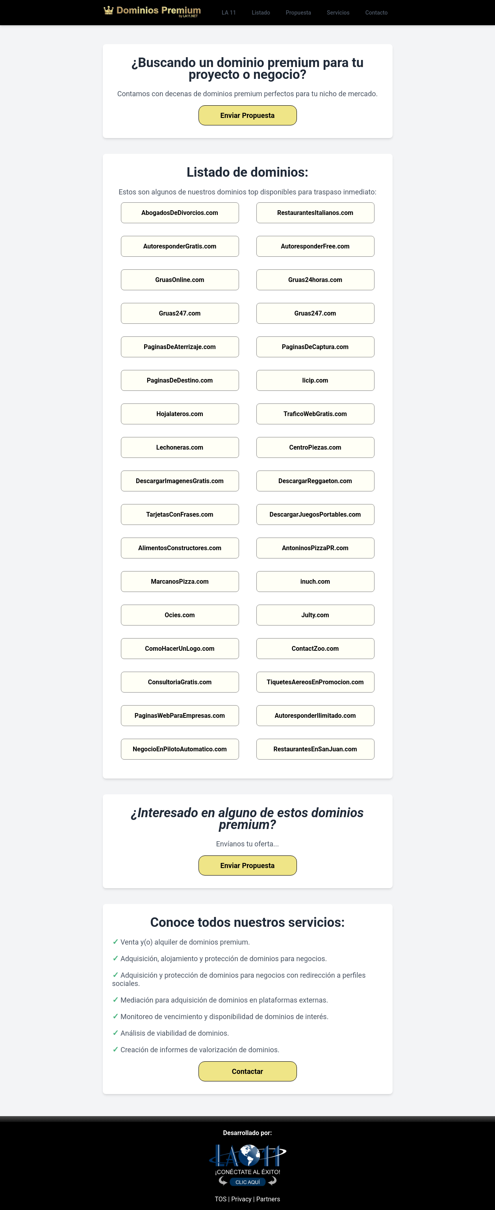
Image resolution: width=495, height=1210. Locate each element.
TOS (221, 1199)
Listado (261, 12)
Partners (268, 1199)
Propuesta (298, 12)
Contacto (376, 12)
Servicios (338, 12)
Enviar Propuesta (248, 115)
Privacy (241, 1199)
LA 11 (229, 12)
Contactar (247, 1071)
